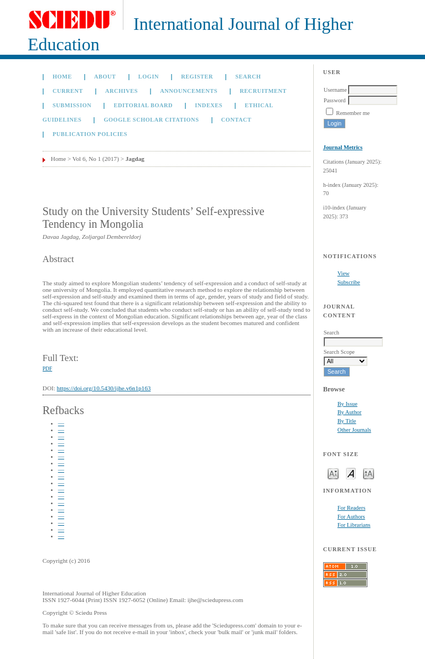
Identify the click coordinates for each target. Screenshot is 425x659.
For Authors (351, 517)
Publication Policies (90, 134)
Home (62, 77)
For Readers (352, 508)
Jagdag (135, 158)
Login (148, 77)
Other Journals (354, 430)
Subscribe (349, 282)
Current (68, 91)
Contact (236, 120)
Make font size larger (368, 473)
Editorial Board (143, 105)
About (105, 77)
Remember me (353, 113)
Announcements (188, 91)
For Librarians (354, 525)
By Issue (347, 404)
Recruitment (263, 91)
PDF (47, 369)
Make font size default (350, 473)
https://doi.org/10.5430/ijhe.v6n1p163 (104, 388)
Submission (72, 105)
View (344, 273)
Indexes (208, 105)
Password (335, 100)
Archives (121, 91)
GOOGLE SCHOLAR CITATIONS (151, 120)
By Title (347, 421)
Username (335, 90)
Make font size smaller (333, 473)
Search (248, 77)
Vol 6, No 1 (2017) (95, 158)
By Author (350, 412)
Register (197, 77)
